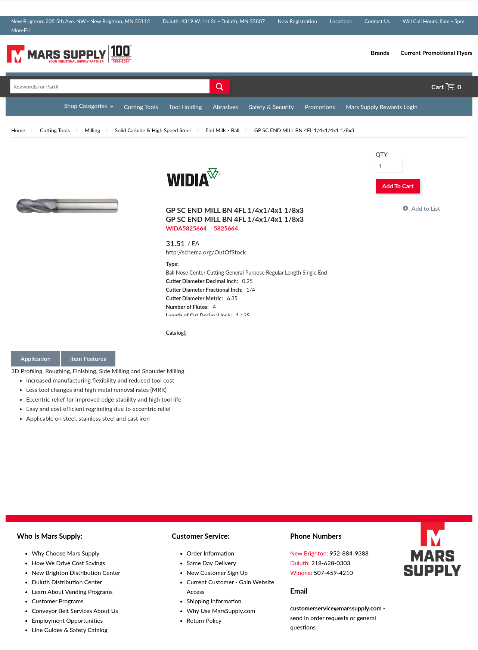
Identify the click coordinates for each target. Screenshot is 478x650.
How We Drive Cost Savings (68, 562)
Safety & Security (271, 106)
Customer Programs (57, 600)
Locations (341, 21)
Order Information (210, 553)
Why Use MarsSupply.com (221, 610)
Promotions (320, 106)
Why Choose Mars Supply (65, 553)
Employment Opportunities (67, 620)
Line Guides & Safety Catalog (70, 629)
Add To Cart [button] (398, 185)
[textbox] (117, 86)
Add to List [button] (426, 208)
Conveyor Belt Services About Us (75, 610)
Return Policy (204, 620)
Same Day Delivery (211, 562)
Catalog (176, 332)
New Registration (297, 21)
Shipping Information (214, 600)
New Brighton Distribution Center (76, 572)
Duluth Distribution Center (67, 581)
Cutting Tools (141, 106)
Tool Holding (185, 106)
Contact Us (377, 21)
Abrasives (225, 106)
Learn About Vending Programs (72, 591)
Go (219, 86)
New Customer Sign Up (217, 572)
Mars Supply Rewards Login (382, 106)
